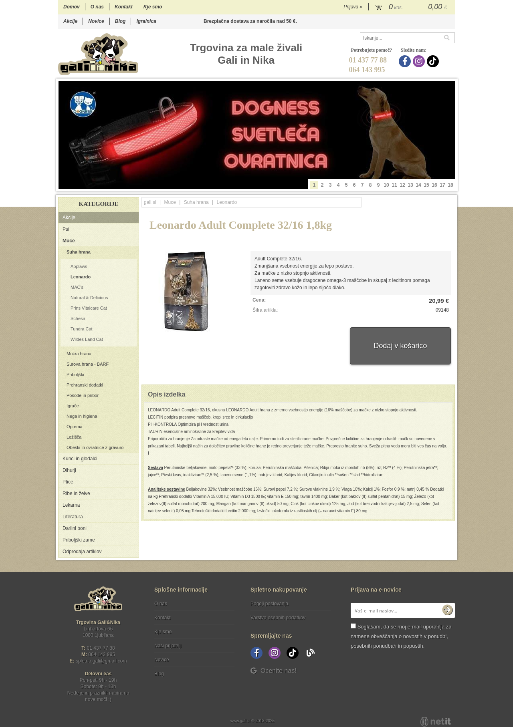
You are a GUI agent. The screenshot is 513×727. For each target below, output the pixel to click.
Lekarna (71, 505)
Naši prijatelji (168, 645)
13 (410, 185)
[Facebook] (406, 61)
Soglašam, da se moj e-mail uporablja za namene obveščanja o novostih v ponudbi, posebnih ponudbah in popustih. (401, 636)
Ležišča (74, 437)
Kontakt (124, 7)
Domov (71, 7)
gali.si (150, 202)
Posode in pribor (83, 395)
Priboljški (75, 374)
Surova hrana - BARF (88, 364)
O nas (97, 7)
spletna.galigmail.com (101, 661)
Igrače (73, 405)
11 (394, 185)
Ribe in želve (76, 493)
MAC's (77, 287)
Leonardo (81, 276)
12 (402, 185)
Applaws (79, 266)
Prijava (352, 7)
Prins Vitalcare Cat (89, 308)
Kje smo (152, 7)
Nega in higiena (82, 416)
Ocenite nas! (273, 670)
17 (442, 185)
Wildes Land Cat (87, 339)
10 (386, 185)
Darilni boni (75, 528)
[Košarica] (412, 7)
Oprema (75, 426)
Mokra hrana (79, 353)
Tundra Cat (82, 328)
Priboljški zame (79, 540)
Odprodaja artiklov (82, 551)
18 (450, 185)
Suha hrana (79, 252)
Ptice (68, 482)
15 (426, 185)
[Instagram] (420, 61)
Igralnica (146, 21)
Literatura (73, 517)
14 (418, 185)
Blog (120, 21)
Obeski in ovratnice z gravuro (95, 447)
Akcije (70, 21)
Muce (69, 241)
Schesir (78, 318)
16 (434, 185)
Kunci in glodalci (80, 458)
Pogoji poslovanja (269, 603)
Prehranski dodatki (85, 385)
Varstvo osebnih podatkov (277, 617)
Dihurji (69, 470)
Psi (66, 229)
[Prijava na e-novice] (447, 610)
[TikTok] (434, 61)
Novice (96, 21)
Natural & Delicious (89, 297)
